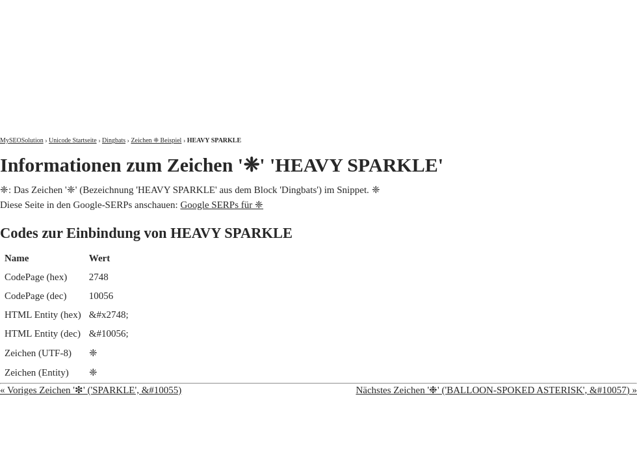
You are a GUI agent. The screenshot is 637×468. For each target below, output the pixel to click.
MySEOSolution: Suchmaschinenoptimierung (153, 58)
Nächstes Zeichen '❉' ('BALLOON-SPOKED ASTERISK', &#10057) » (496, 390)
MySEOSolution (22, 140)
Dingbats (113, 140)
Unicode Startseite (73, 140)
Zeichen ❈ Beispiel (156, 140)
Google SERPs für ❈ (221, 205)
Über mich (471, 11)
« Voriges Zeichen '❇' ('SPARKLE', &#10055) (90, 390)
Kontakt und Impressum (570, 11)
